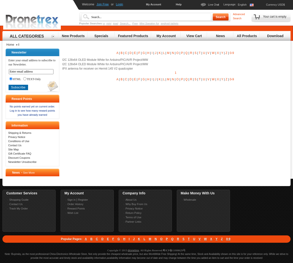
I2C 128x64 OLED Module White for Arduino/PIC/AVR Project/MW (105, 60)
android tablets (169, 23)
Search (220, 17)
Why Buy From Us (136, 204)
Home (10, 44)
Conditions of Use (18, 141)
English (242, 4)
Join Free (102, 4)
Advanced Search (239, 16)
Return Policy (133, 212)
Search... (125, 23)
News (220, 36)
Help (179, 4)
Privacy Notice (16, 137)
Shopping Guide (19, 199)
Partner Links (133, 221)
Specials (101, 36)
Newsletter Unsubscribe (22, 161)
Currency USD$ (275, 4)
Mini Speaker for (149, 23)
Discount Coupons (19, 157)
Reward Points (76, 208)
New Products (73, 36)
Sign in (71, 199)
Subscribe (18, 87)
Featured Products (133, 36)
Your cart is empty (274, 16)
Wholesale (190, 199)
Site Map (13, 149)
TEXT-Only (32, 79)
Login (119, 4)
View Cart (194, 36)
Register (83, 199)
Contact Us (14, 145)
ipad (115, 23)
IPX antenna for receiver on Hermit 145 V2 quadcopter (97, 68)
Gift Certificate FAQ (19, 153)
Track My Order (18, 208)
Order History (75, 204)
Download (275, 36)
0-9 (232, 53)
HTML (15, 79)
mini (108, 23)
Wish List (72, 212)
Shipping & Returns (19, 132)
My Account (153, 4)
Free (135, 23)
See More (29, 172)
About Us (131, 199)
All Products (247, 36)
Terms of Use (133, 217)
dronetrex (133, 250)
